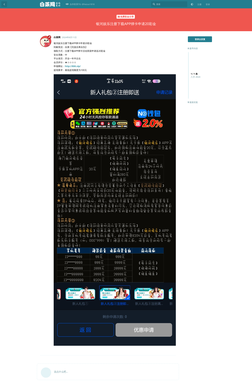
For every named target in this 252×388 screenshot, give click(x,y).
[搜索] (169, 4)
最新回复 (193, 102)
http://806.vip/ (73, 66)
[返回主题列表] (4, 4)
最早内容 (193, 48)
